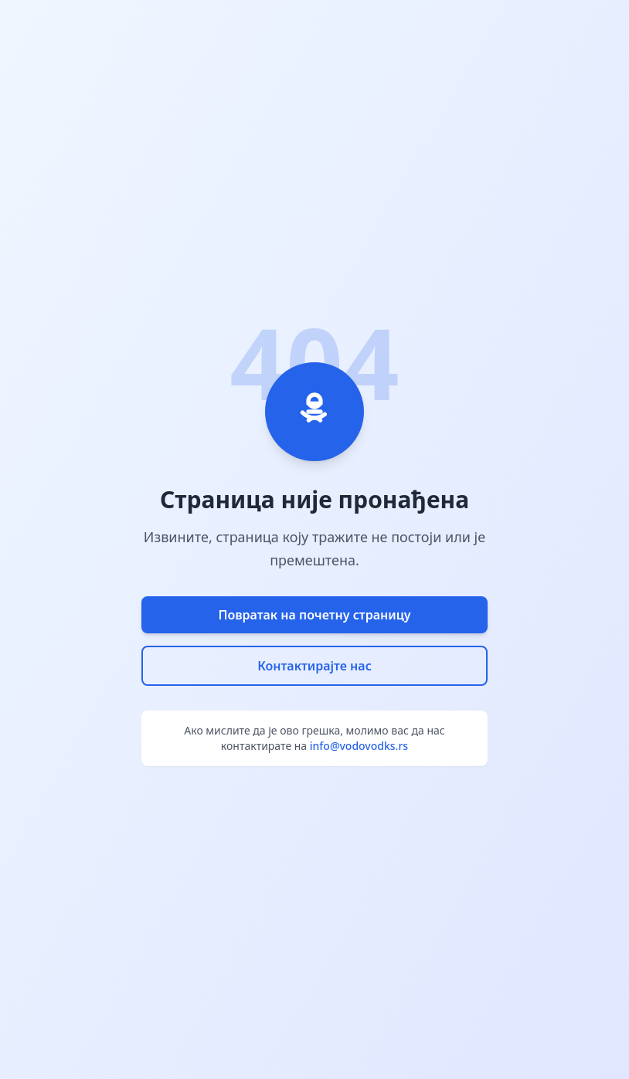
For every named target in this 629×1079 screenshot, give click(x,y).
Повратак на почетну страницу (314, 614)
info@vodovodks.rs (359, 745)
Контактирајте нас (314, 665)
